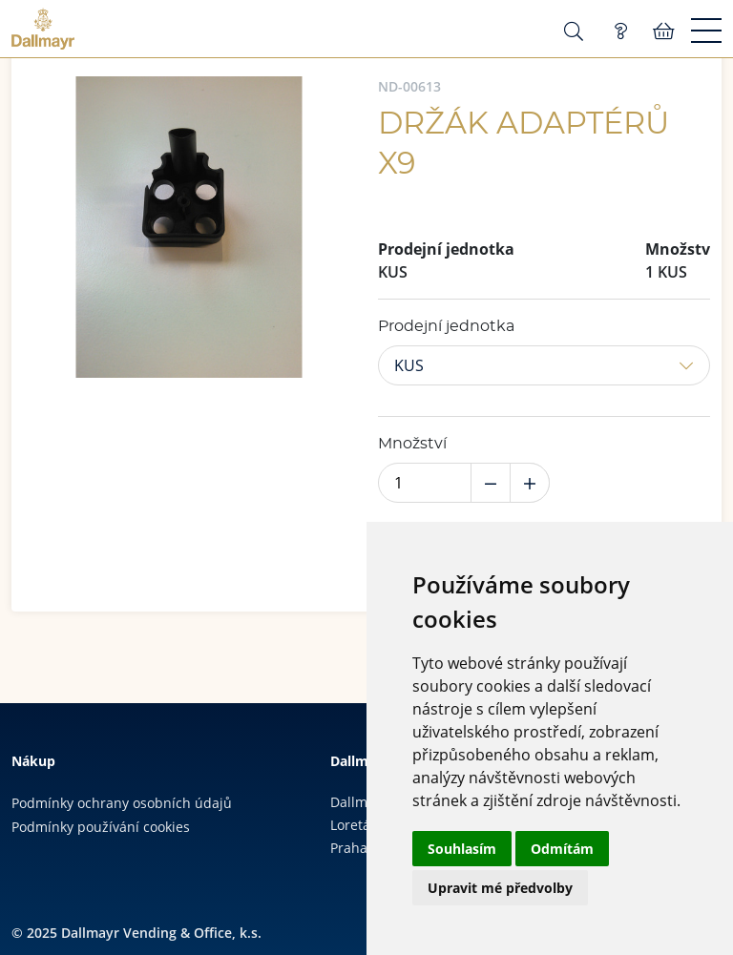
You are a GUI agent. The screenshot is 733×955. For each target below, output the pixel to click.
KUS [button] (409, 365)
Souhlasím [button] (462, 849)
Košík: (664, 31)
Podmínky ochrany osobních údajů (121, 803)
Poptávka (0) (620, 31)
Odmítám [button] (562, 849)
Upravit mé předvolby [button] (500, 888)
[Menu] (706, 31)
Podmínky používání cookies (100, 827)
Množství (412, 443)
